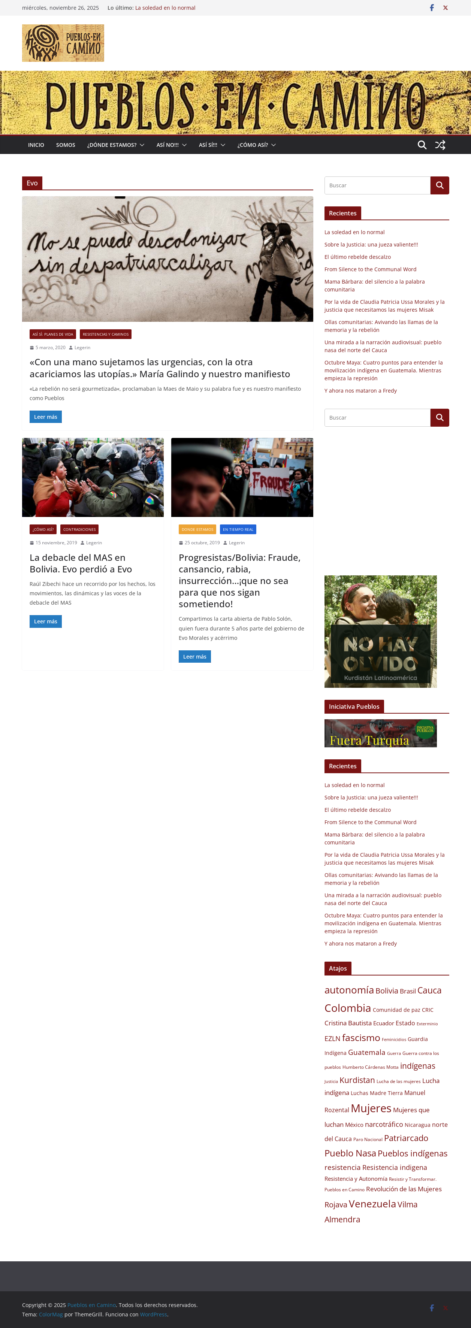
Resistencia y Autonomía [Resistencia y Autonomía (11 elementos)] (355, 1178)
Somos (65, 144)
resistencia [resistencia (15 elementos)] (342, 1167)
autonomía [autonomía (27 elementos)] (349, 989)
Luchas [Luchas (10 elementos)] (359, 1093)
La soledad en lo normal (165, 7)
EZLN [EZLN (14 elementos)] (332, 1038)
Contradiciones (79, 529)
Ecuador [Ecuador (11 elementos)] (383, 1023)
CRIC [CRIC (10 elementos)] (428, 1010)
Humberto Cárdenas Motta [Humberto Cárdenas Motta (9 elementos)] (370, 1067)
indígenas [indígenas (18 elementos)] (417, 1065)
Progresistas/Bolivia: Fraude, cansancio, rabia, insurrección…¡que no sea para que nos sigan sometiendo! (240, 580)
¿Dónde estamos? (111, 144)
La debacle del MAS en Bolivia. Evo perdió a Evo (81, 563)
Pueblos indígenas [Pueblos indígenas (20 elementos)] (412, 1153)
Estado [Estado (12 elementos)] (405, 1023)
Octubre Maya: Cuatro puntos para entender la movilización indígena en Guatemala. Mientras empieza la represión (383, 370)
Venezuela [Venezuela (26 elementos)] (372, 1203)
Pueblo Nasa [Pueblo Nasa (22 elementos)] (350, 1153)
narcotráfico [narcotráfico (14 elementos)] (384, 1124)
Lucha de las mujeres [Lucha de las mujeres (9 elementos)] (399, 1081)
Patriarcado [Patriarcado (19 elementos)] (406, 1137)
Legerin (82, 347)
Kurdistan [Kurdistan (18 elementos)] (357, 1079)
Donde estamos (197, 529)
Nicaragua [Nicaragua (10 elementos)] (418, 1125)
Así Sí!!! (208, 144)
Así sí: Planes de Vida (53, 334)
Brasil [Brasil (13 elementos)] (408, 991)
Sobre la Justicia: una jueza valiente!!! (371, 244)
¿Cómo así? (43, 529)
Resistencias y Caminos (106, 334)
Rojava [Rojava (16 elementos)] (335, 1205)
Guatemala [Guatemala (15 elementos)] (367, 1052)
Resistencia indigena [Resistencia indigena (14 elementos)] (394, 1167)
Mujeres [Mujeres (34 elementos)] (371, 1108)
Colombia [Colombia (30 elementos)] (347, 1008)
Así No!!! (168, 144)
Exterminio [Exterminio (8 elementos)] (427, 1023)
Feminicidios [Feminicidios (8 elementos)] (394, 1039)
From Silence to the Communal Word (370, 269)
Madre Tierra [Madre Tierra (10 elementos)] (386, 1093)
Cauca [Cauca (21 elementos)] (429, 990)
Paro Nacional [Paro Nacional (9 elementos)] (368, 1139)
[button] (140, 145)
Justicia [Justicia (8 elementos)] (331, 1081)
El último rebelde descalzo (357, 256)
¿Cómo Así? (253, 144)
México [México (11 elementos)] (354, 1124)
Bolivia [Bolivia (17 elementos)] (386, 990)
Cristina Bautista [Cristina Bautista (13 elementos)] (348, 1023)
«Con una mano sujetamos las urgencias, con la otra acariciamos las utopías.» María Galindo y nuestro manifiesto (160, 367)
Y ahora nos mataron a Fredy (360, 390)
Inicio (36, 144)
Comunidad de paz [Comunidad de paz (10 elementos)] (396, 1010)
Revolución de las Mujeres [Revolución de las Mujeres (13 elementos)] (404, 1189)
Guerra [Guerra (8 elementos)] (394, 1053)
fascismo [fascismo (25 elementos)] (361, 1037)
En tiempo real (238, 529)
